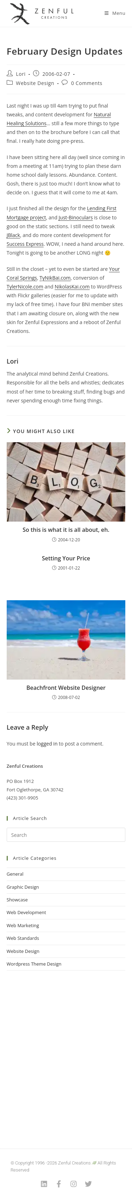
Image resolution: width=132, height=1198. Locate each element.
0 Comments (86, 83)
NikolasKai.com (72, 286)
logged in (47, 743)
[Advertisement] (66, 1051)
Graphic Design (23, 887)
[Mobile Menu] (115, 13)
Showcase (17, 899)
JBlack (13, 235)
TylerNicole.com (25, 286)
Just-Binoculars (76, 217)
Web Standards (23, 938)
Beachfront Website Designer (66, 688)
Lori (20, 74)
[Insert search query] (66, 835)
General (15, 874)
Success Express (25, 244)
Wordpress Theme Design (34, 964)
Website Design (35, 83)
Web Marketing (23, 925)
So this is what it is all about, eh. (66, 530)
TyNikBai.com (54, 277)
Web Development (26, 912)
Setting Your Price (66, 558)
